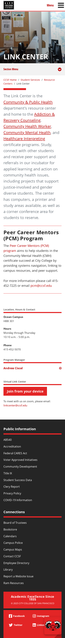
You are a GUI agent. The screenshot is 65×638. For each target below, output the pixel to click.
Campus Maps (12, 549)
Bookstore (10, 529)
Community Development (20, 466)
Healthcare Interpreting (24, 138)
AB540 (7, 440)
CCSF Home (10, 79)
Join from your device (25, 391)
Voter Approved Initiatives (20, 460)
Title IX (7, 473)
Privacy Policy (12, 493)
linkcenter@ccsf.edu (15, 405)
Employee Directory (16, 563)
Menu (50, 5)
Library (8, 569)
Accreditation (12, 446)
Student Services (30, 79)
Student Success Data (17, 480)
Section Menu (32, 71)
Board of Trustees (15, 523)
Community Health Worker (27, 126)
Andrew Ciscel (13, 368)
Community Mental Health (27, 132)
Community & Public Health (28, 102)
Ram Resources (13, 583)
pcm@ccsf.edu (41, 285)
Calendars (10, 536)
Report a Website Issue (18, 576)
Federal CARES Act (15, 453)
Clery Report (11, 486)
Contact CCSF (12, 556)
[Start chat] (53, 626)
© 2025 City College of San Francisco (32, 603)
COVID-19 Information (17, 500)
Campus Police (13, 543)
